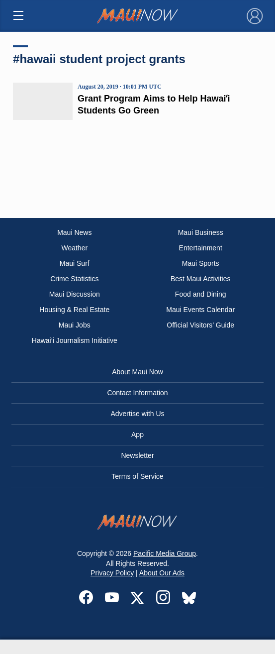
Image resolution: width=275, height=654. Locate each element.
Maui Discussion (74, 294)
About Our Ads (161, 573)
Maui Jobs (75, 325)
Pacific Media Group (164, 553)
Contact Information (137, 393)
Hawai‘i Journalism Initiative (74, 340)
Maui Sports (200, 263)
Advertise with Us (137, 414)
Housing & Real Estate (74, 310)
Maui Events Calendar (200, 310)
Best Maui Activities (201, 279)
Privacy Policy (112, 573)
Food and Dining (200, 294)
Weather (74, 248)
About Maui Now (137, 372)
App (137, 434)
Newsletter (137, 455)
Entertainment (200, 248)
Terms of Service (137, 476)
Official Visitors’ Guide (200, 325)
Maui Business (200, 232)
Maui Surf (75, 263)
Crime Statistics (74, 279)
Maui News (74, 232)
